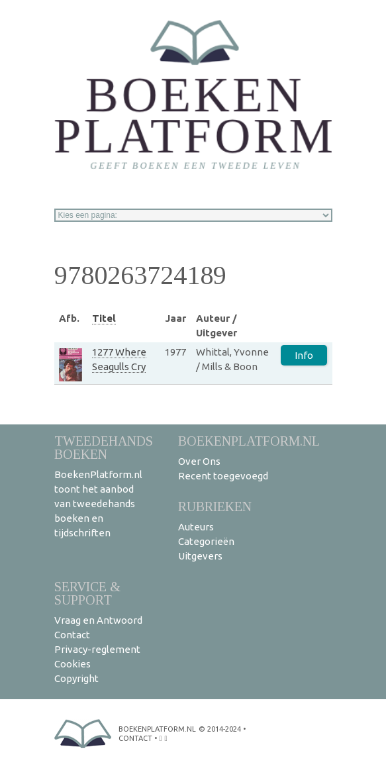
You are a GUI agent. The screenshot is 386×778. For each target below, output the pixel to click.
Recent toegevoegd (223, 475)
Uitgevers (200, 555)
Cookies (72, 663)
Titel (104, 318)
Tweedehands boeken (103, 447)
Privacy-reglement (97, 649)
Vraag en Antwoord (98, 620)
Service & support (87, 593)
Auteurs (196, 526)
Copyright (76, 678)
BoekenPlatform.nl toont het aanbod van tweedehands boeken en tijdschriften (98, 503)
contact (135, 738)
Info (304, 355)
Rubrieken (215, 506)
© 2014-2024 (220, 729)
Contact (72, 634)
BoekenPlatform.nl (249, 441)
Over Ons (199, 461)
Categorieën (206, 541)
